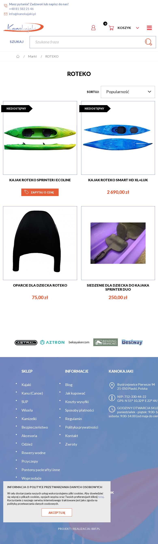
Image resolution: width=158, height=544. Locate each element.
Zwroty (71, 444)
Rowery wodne (33, 452)
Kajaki (26, 384)
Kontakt (71, 435)
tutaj (101, 496)
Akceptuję (56, 512)
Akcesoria (29, 435)
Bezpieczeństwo (34, 427)
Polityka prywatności (81, 427)
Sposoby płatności (79, 410)
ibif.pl (95, 528)
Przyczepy (29, 461)
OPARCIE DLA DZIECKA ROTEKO (40, 285)
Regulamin (73, 418)
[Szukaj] (93, 42)
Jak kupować (75, 393)
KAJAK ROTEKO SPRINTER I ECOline (40, 180)
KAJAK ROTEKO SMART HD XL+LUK (118, 180)
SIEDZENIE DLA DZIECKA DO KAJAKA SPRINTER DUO (118, 287)
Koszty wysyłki (77, 401)
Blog (68, 384)
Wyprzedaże (31, 478)
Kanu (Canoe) (32, 393)
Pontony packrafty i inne (40, 469)
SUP (24, 401)
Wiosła (27, 410)
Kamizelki (29, 418)
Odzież (26, 444)
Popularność (128, 91)
